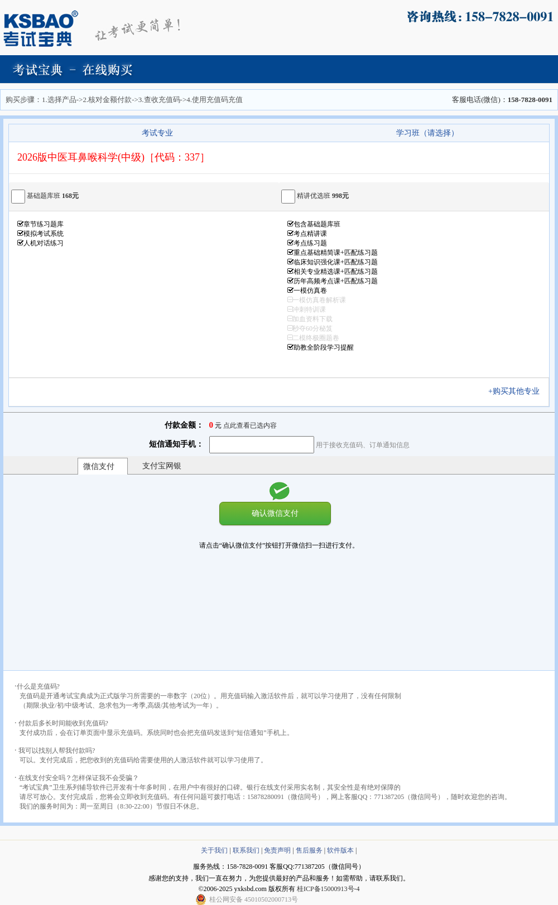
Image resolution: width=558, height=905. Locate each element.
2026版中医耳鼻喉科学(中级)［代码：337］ (113, 157)
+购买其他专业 (517, 391)
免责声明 (277, 850)
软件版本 (340, 850)
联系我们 (246, 850)
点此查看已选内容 (250, 425)
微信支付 (98, 466)
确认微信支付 (275, 513)
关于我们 (214, 850)
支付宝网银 (161, 466)
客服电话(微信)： (502, 99)
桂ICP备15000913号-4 (328, 889)
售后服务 (309, 850)
